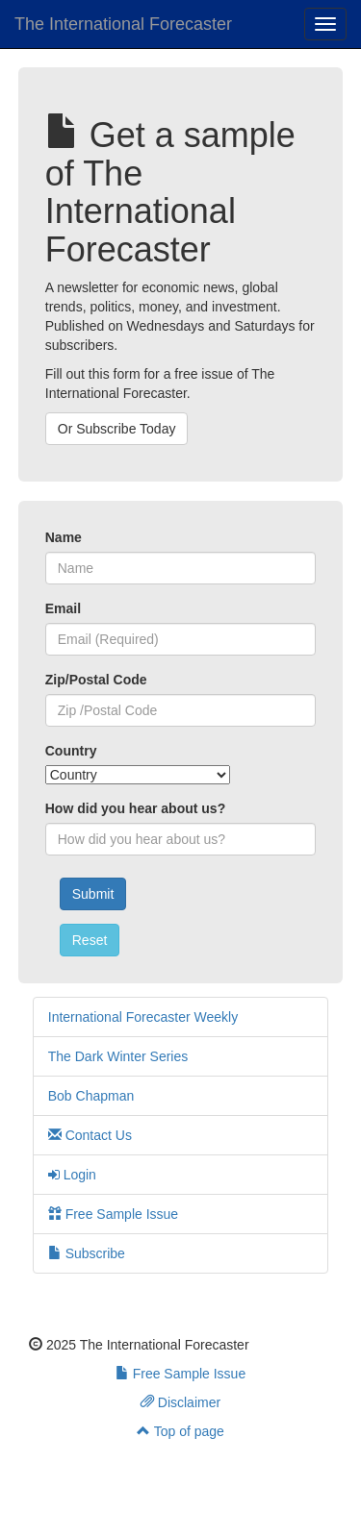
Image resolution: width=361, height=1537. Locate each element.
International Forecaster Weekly (143, 1017)
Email (63, 608)
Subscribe (86, 1253)
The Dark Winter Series (118, 1056)
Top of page (180, 1431)
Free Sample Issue (113, 1214)
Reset (90, 940)
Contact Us (90, 1135)
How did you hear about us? (135, 808)
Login (72, 1174)
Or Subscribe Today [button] (117, 428)
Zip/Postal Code (96, 679)
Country (71, 750)
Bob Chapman (91, 1095)
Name (63, 537)
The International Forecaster (123, 24)
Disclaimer (180, 1402)
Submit (93, 894)
